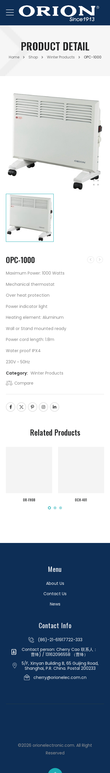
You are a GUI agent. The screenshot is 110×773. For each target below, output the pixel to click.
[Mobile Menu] (10, 13)
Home (14, 57)
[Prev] (90, 259)
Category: (17, 373)
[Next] (99, 259)
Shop (33, 57)
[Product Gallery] (96, 183)
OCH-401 (81, 499)
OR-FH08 (29, 499)
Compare (23, 383)
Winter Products (61, 57)
